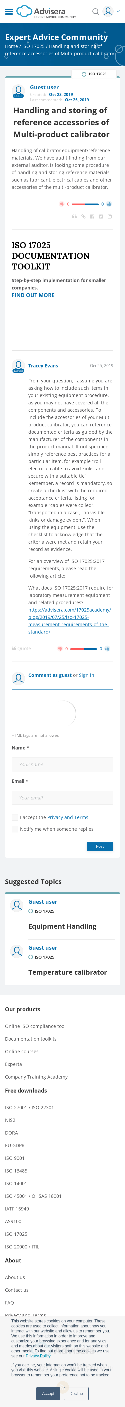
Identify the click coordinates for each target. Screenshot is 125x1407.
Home (11, 46)
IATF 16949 (17, 1208)
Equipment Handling (62, 926)
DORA (11, 1133)
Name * (20, 748)
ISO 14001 (16, 1183)
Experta (13, 1064)
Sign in (86, 675)
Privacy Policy (38, 1356)
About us (15, 1277)
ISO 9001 (15, 1158)
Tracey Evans (43, 365)
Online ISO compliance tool (35, 1026)
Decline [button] (76, 1393)
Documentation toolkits (31, 1039)
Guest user (42, 902)
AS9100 (13, 1221)
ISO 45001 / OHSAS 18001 (33, 1196)
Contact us (17, 1290)
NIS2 (10, 1120)
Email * (20, 781)
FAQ (9, 1302)
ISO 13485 (16, 1171)
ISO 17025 (33, 46)
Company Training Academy (36, 1077)
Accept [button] (48, 1393)
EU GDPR (15, 1145)
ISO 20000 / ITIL (22, 1246)
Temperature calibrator (67, 972)
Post (100, 846)
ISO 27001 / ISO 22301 (29, 1107)
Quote (21, 649)
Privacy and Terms (67, 817)
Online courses (22, 1051)
